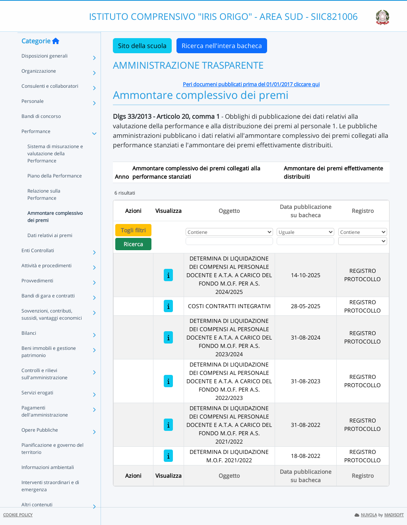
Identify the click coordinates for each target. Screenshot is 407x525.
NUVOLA (366, 514)
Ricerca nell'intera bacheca (222, 45)
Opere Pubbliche (39, 445)
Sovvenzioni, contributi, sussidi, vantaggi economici (51, 329)
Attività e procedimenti (46, 280)
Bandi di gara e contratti (48, 310)
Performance (35, 146)
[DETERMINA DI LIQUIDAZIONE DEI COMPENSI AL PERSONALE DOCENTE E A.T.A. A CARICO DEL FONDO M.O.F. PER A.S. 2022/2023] (168, 381)
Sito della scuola (142, 45)
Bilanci (28, 348)
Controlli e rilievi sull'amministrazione (44, 389)
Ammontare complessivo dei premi (55, 232)
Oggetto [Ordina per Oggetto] (229, 210)
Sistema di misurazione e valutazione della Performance (55, 168)
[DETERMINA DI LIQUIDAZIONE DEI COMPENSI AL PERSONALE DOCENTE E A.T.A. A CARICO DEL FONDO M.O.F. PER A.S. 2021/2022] (168, 425)
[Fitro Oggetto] (229, 241)
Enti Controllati (37, 265)
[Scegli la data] (305, 241)
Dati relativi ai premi (49, 250)
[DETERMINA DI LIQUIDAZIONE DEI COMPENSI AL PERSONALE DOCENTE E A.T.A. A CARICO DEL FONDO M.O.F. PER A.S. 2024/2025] (168, 275)
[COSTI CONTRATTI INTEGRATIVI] (168, 306)
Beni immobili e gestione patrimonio (48, 367)
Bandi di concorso (41, 131)
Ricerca (133, 244)
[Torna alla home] (55, 56)
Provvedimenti (37, 295)
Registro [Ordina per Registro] (363, 210)
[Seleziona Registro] (362, 241)
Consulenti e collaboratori (49, 101)
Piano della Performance (54, 190)
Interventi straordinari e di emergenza (50, 501)
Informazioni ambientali (47, 482)
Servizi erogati (37, 407)
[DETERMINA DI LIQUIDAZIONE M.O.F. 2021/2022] (168, 456)
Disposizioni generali (44, 71)
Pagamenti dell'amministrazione (44, 426)
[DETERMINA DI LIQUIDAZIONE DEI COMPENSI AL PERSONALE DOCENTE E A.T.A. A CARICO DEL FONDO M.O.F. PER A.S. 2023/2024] (168, 337)
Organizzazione (38, 86)
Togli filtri (133, 230)
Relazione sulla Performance (43, 209)
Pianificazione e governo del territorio (52, 464)
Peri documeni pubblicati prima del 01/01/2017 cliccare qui (251, 84)
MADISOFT (394, 514)
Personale (32, 116)
